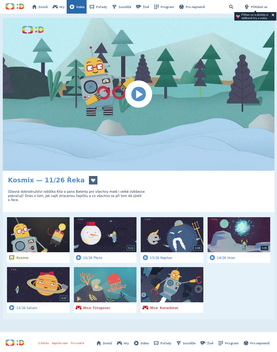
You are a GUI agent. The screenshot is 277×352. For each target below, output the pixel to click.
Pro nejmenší (191, 7)
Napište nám (60, 343)
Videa (76, 7)
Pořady (98, 7)
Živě (142, 7)
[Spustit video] (138, 94)
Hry (58, 7)
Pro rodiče (77, 343)
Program (163, 7)
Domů (39, 7)
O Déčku (43, 343)
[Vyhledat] (231, 7)
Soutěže (121, 7)
